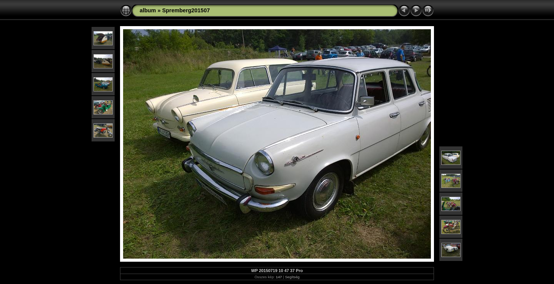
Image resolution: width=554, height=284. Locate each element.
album (148, 10)
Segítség (292, 277)
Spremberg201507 (186, 10)
